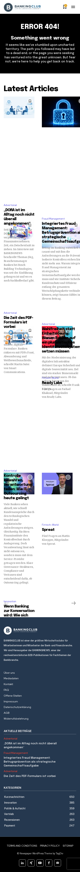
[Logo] (40, 631)
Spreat (48, 530)
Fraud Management (53, 218)
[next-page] (73, 603)
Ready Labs (52, 383)
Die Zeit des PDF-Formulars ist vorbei (18, 322)
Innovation (10, 601)
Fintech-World (50, 378)
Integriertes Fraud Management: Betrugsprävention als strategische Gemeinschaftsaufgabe (30, 761)
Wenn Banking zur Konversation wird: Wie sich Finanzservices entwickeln (19, 615)
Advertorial (10, 205)
